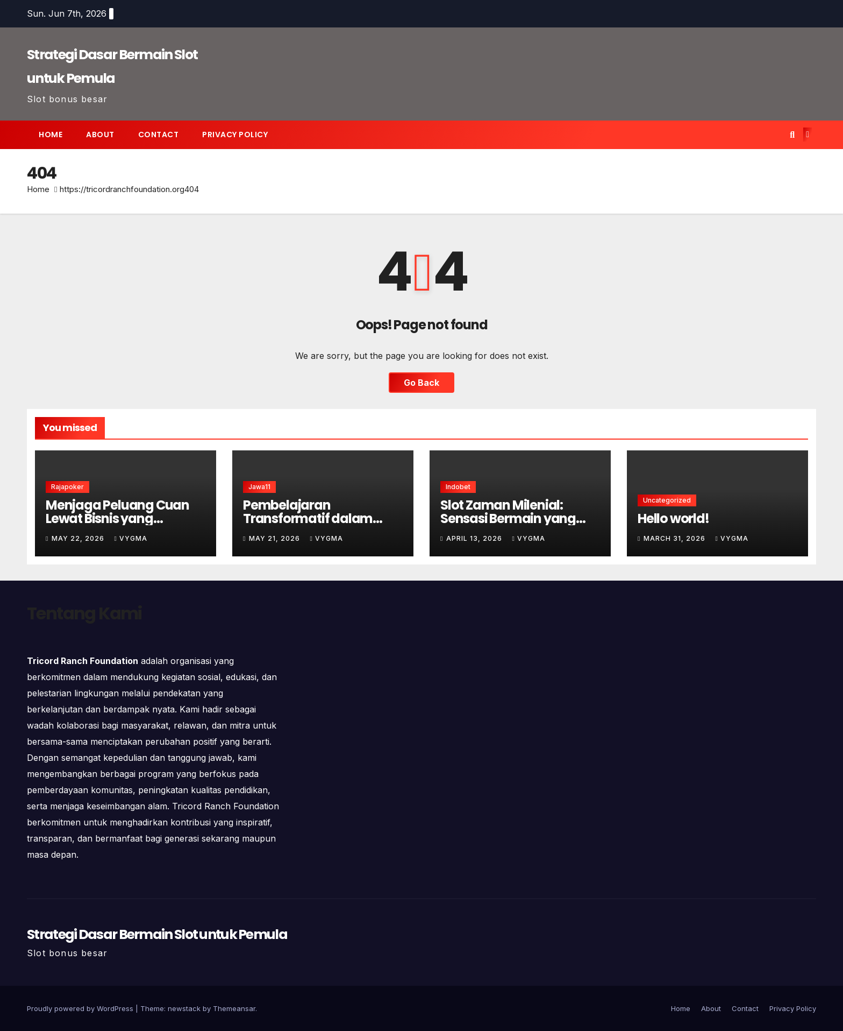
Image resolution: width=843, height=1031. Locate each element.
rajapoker (67, 487)
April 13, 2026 (475, 538)
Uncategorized (667, 500)
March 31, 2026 (676, 538)
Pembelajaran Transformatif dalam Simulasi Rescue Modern (317, 518)
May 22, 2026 (79, 538)
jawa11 (259, 487)
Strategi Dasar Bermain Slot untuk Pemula (157, 934)
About (100, 134)
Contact (158, 134)
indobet (458, 487)
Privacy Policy (235, 134)
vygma (130, 538)
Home (50, 134)
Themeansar (234, 1008)
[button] (792, 134)
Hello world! (673, 518)
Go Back (421, 382)
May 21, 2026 (275, 538)
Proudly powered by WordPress (81, 1008)
